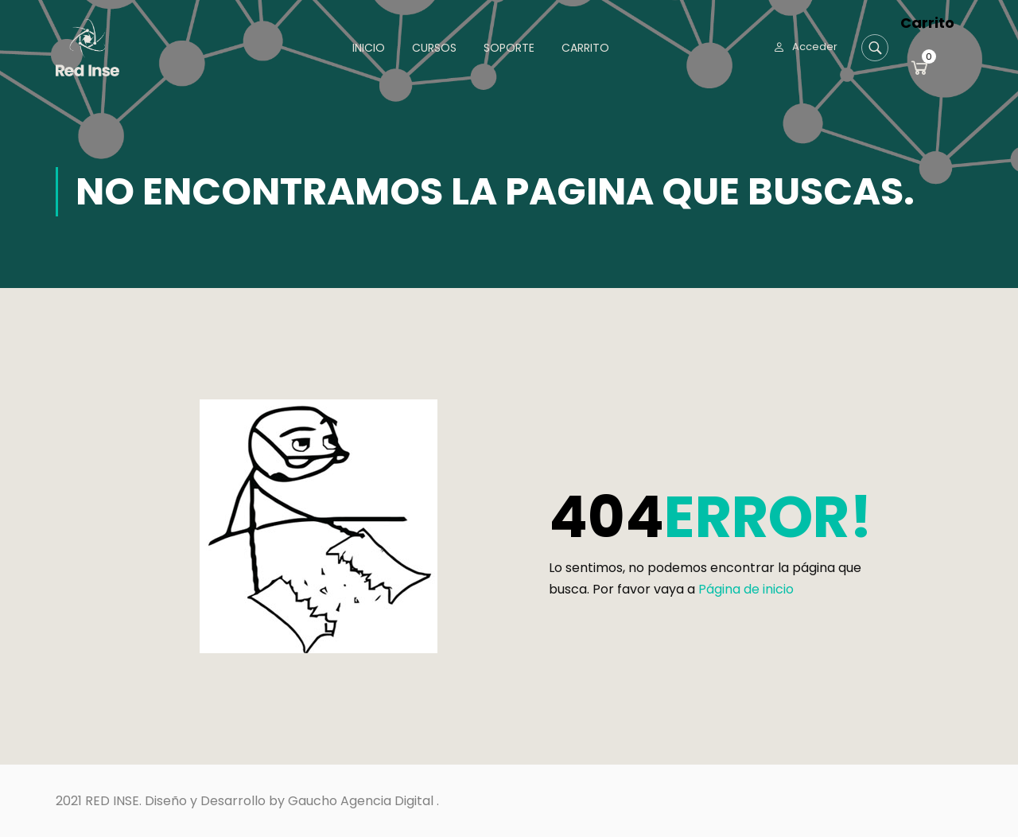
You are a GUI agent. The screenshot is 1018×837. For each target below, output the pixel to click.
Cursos (434, 48)
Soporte (509, 48)
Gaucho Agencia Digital (360, 801)
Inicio (368, 48)
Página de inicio (746, 589)
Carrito (585, 48)
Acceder (814, 46)
